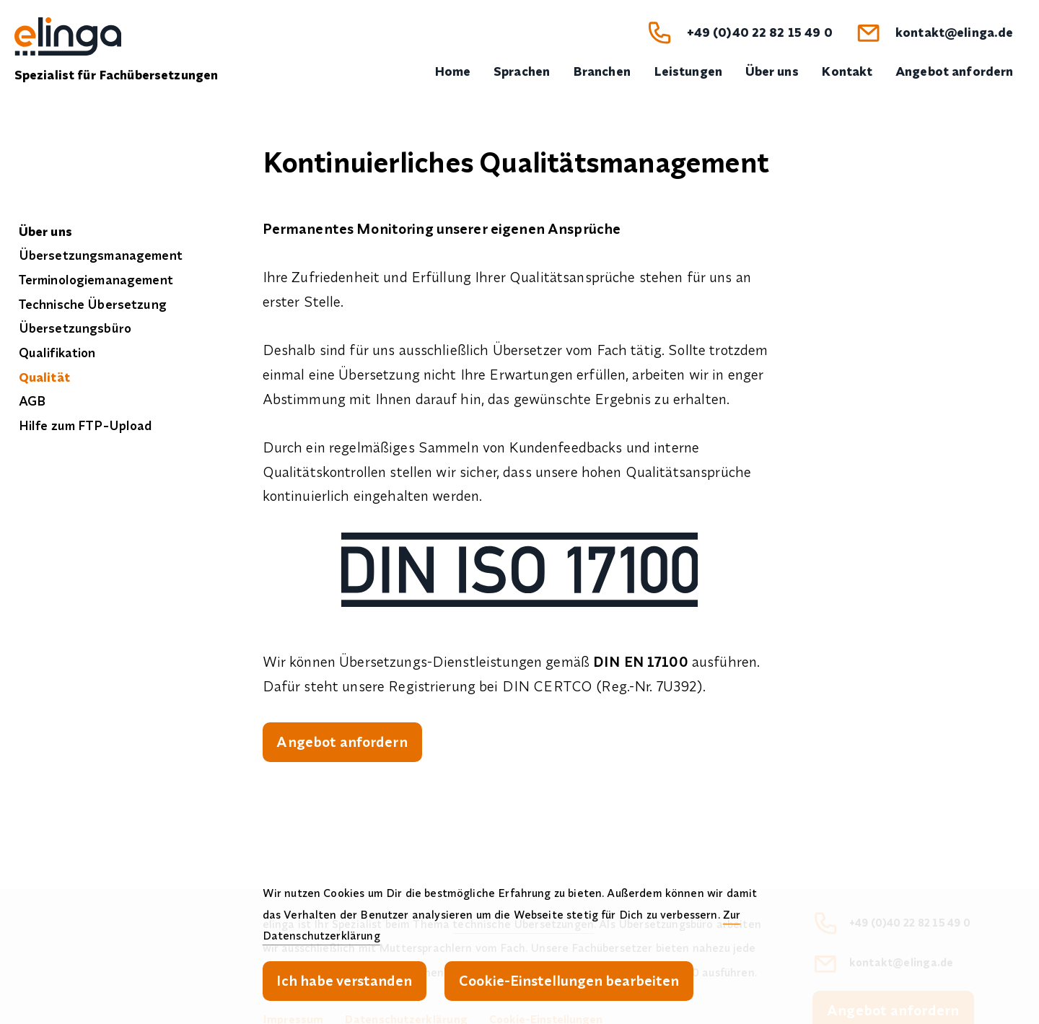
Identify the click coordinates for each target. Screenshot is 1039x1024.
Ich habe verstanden (344, 980)
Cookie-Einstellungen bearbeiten (569, 980)
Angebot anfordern (341, 741)
